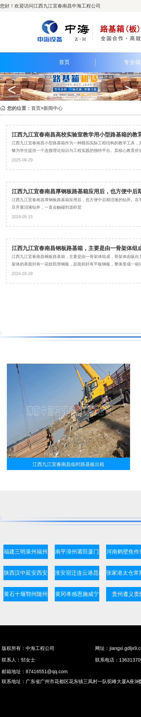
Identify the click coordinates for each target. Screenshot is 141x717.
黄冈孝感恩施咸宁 (77, 594)
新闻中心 (53, 108)
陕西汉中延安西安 (26, 573)
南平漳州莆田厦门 (77, 552)
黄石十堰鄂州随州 (26, 594)
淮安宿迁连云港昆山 (79, 573)
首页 (64, 62)
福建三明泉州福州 (26, 552)
